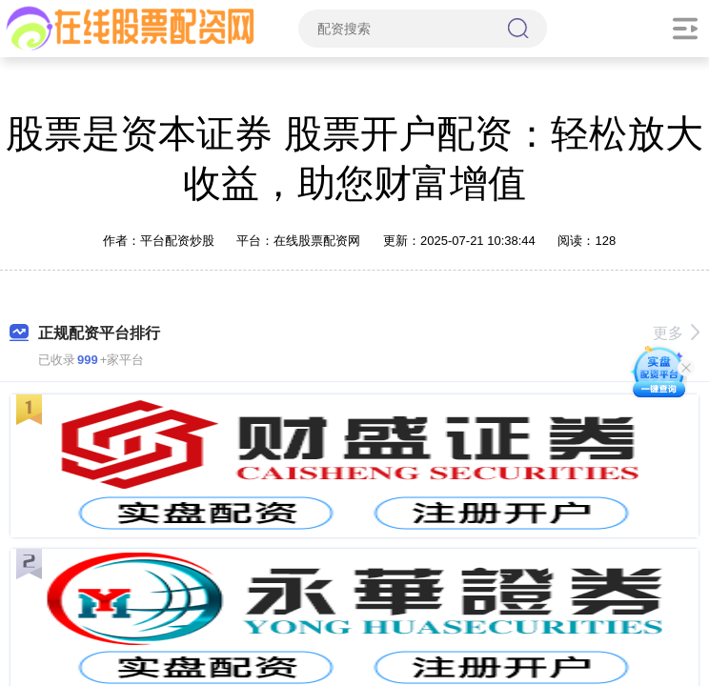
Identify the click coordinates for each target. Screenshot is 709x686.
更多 (676, 333)
